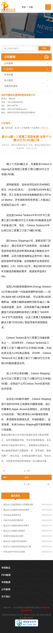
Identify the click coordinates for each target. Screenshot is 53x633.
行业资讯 (8, 69)
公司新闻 (9, 56)
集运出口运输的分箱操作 (14, 531)
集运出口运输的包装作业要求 (16, 525)
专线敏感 (5, 582)
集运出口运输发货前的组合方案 (17, 546)
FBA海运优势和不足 (12, 515)
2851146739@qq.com (17, 109)
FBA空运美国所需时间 (13, 520)
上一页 (27, 471)
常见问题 (8, 74)
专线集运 (5, 567)
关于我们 (5, 596)
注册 (31, 7)
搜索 (44, 48)
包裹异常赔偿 (11, 86)
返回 (27, 477)
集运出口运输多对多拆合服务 (16, 510)
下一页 (27, 484)
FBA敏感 (5, 575)
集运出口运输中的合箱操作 (15, 541)
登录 (24, 7)
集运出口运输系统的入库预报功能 (18, 504)
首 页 (17, 128)
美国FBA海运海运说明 (13, 536)
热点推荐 (8, 80)
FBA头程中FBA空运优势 (14, 552)
